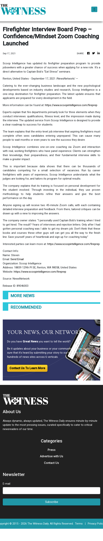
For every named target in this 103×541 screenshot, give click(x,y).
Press (52, 450)
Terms (79, 523)
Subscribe (51, 502)
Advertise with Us (51, 456)
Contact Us (51, 463)
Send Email (17, 259)
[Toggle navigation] (94, 9)
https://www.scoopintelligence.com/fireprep (71, 105)
